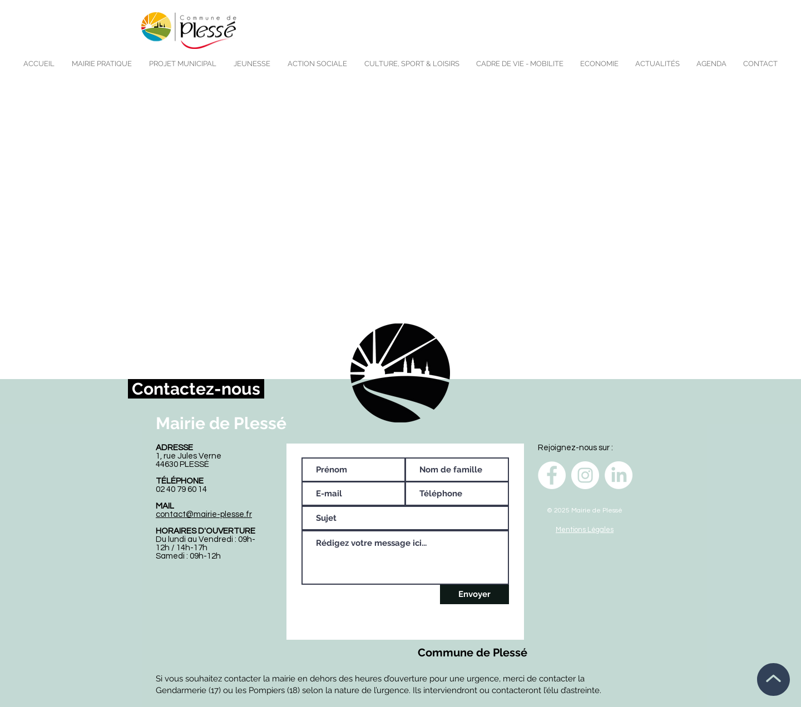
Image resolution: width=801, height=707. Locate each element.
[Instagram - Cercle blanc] (585, 475)
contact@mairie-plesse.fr (204, 514)
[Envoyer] (474, 594)
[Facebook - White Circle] (552, 475)
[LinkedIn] (618, 475)
